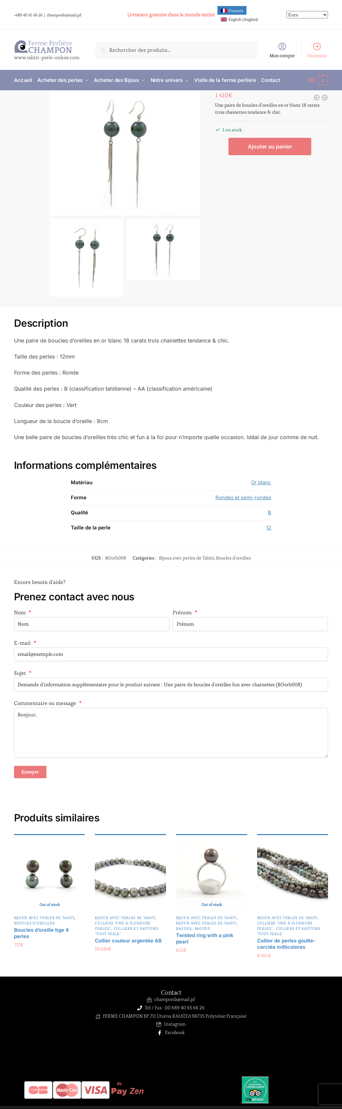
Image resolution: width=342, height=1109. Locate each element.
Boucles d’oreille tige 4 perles (41, 933)
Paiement (317, 50)
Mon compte (282, 50)
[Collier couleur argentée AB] (130, 875)
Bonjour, (171, 733)
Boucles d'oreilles (233, 558)
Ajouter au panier (270, 146)
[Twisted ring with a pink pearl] (211, 875)
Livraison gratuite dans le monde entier (171, 14)
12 (268, 527)
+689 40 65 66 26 (28, 14)
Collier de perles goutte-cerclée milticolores (286, 943)
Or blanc (261, 482)
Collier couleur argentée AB (128, 940)
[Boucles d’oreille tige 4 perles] (49, 875)
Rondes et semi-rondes (243, 497)
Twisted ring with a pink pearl (204, 938)
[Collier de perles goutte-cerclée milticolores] (292, 875)
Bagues (183, 928)
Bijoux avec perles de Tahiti (186, 558)
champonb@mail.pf (64, 14)
